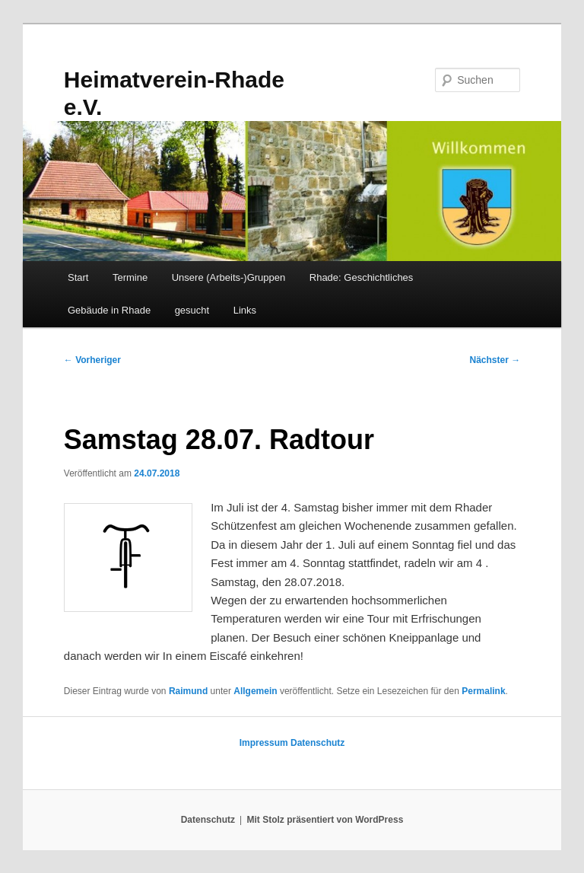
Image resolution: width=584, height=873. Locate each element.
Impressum (264, 743)
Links (244, 310)
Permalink (483, 691)
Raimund (188, 691)
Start (78, 277)
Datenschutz (317, 743)
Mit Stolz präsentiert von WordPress (324, 819)
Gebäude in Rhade (109, 310)
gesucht (192, 310)
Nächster (495, 360)
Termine (130, 277)
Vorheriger (92, 360)
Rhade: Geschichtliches (361, 277)
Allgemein (255, 691)
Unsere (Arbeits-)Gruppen (229, 277)
